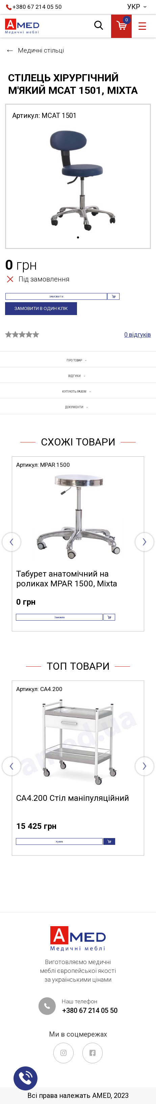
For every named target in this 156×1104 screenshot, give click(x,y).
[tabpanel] (78, 179)
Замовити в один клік (46, 321)
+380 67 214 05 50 (37, 6)
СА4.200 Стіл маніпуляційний (72, 829)
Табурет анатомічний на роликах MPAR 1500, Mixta (66, 599)
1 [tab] (78, 237)
